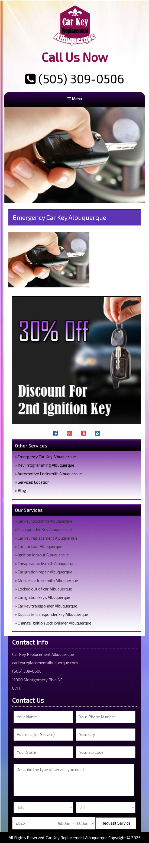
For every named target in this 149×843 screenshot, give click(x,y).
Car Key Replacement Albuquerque (77, 837)
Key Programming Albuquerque (46, 465)
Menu (74, 98)
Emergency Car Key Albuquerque (47, 456)
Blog (22, 490)
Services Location (34, 482)
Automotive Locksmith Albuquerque (50, 473)
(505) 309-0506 (74, 78)
